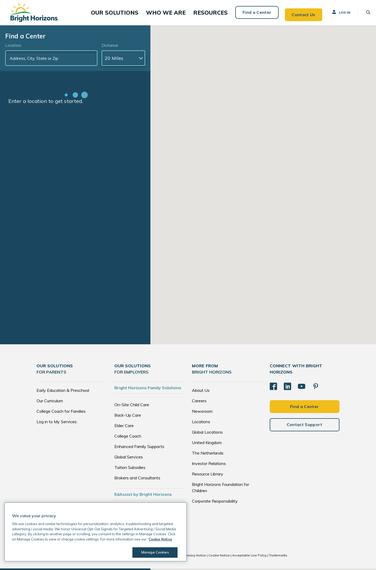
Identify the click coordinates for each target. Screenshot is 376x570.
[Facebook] (273, 386)
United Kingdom (207, 444)
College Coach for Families (61, 412)
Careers (199, 402)
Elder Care (124, 427)
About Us (201, 391)
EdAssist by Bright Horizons (143, 495)
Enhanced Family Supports (139, 448)
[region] (95, 532)
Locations (201, 423)
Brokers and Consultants (137, 479)
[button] (133, 13)
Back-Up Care (127, 416)
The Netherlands (208, 454)
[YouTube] (301, 386)
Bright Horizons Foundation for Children (220, 489)
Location (13, 47)
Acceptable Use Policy (249, 557)
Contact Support (304, 423)
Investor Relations (209, 465)
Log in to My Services (57, 423)
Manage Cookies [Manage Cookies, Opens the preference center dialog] (153, 552)
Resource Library (207, 475)
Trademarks (278, 557)
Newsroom (202, 412)
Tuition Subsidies (129, 469)
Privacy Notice (195, 557)
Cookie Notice (219, 557)
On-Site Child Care (131, 406)
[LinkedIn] (287, 386)
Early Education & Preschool (63, 391)
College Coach (127, 437)
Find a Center (251, 13)
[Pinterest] (315, 386)
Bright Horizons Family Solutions (147, 389)
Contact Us (298, 13)
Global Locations (207, 433)
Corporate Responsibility (215, 502)
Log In (336, 12)
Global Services (128, 458)
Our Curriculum (50, 402)
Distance (110, 47)
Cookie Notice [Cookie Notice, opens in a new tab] (160, 539)
